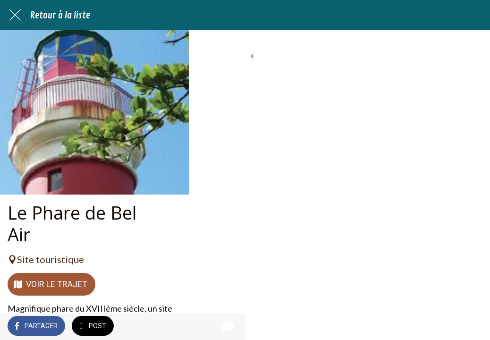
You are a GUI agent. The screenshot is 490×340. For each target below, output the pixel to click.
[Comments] (471, 326)
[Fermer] (15, 15)
